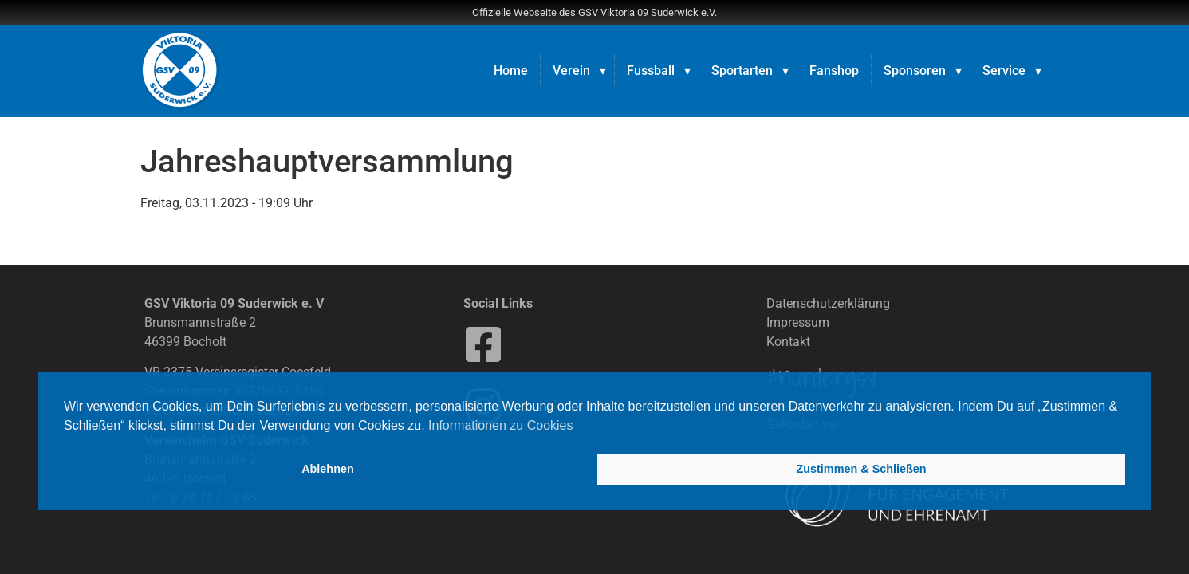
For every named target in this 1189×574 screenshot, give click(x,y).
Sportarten (742, 70)
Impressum (797, 322)
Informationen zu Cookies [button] (500, 425)
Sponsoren (915, 70)
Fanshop (834, 70)
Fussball (651, 70)
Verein (571, 70)
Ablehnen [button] (327, 468)
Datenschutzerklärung (828, 303)
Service (1004, 70)
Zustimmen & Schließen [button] (861, 468)
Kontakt (788, 341)
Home (511, 70)
